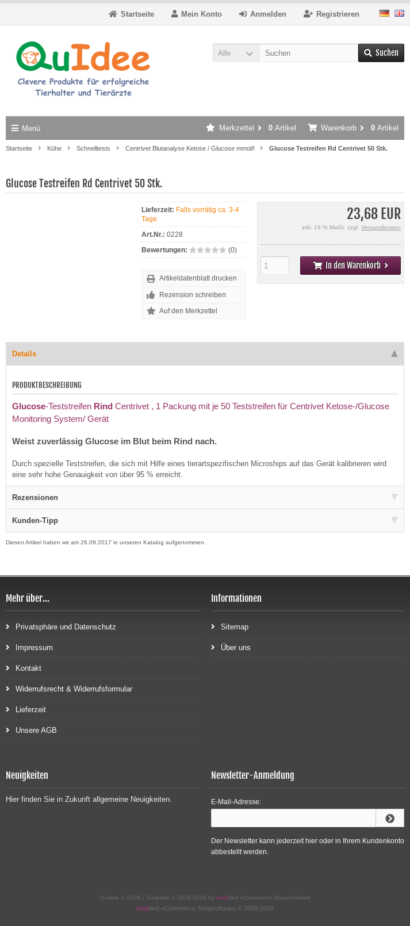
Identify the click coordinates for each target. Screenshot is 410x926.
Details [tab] (205, 353)
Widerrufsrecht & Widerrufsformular (69, 688)
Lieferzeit (26, 709)
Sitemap (229, 626)
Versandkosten (381, 227)
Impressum (29, 647)
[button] (236, 53)
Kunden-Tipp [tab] (205, 520)
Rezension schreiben (192, 295)
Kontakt (23, 668)
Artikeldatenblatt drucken (198, 278)
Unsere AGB (31, 730)
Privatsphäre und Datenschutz (61, 626)
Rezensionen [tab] (205, 497)
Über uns (231, 647)
